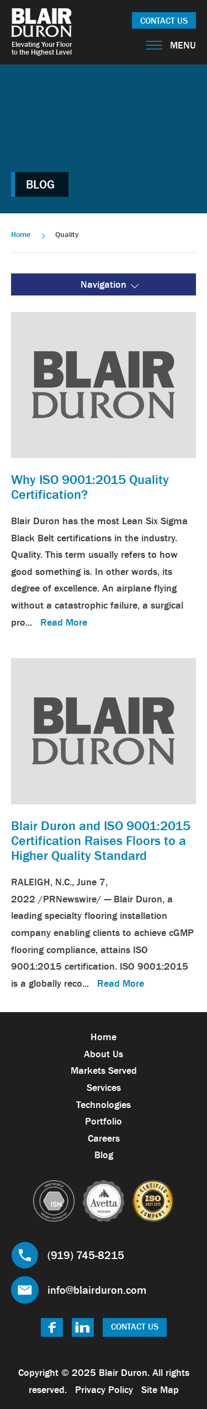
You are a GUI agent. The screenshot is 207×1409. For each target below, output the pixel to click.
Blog (103, 1154)
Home (20, 234)
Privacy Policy (104, 1389)
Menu (171, 45)
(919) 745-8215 (85, 1255)
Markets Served (104, 1070)
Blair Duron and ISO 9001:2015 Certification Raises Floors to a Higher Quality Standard (100, 840)
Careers (104, 1138)
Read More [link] (63, 622)
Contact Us (164, 20)
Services (104, 1087)
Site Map (160, 1389)
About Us (103, 1054)
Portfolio (103, 1121)
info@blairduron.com (96, 1290)
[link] (103, 384)
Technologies (103, 1104)
